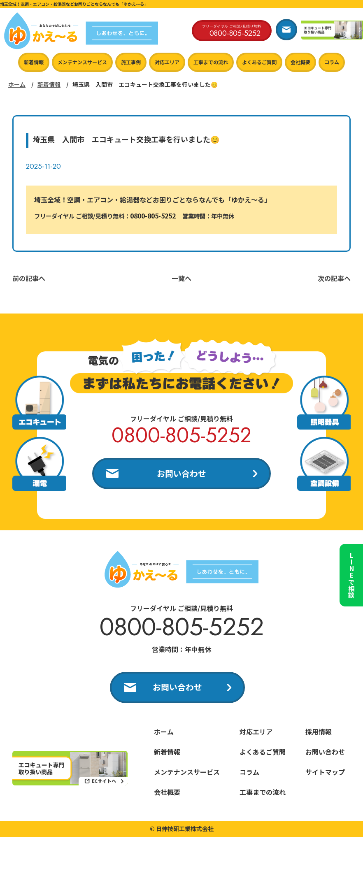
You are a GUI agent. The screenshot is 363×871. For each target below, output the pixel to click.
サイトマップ (325, 773)
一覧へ (181, 278)
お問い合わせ (181, 473)
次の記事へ (334, 278)
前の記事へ (28, 278)
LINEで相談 (351, 573)
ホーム (17, 84)
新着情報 (34, 61)
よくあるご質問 (259, 61)
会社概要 (300, 61)
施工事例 (131, 61)
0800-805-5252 (153, 216)
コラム (331, 61)
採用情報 (318, 732)
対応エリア (167, 61)
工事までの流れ (210, 61)
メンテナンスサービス (82, 61)
